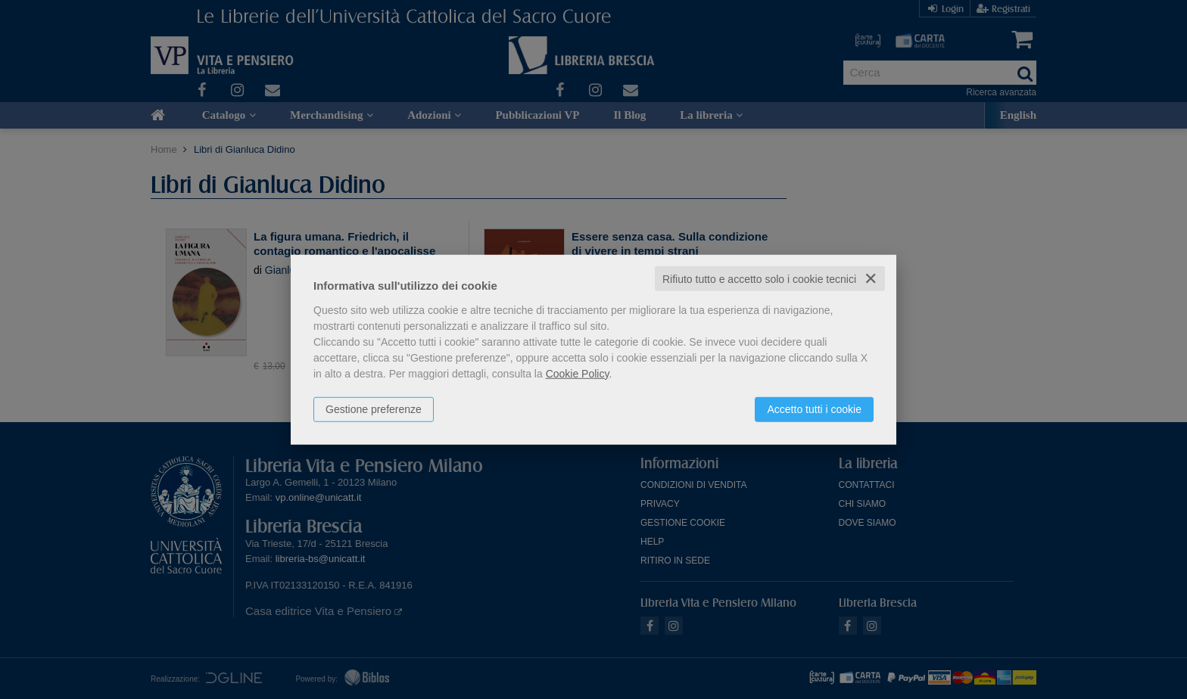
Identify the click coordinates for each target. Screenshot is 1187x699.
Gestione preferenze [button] (374, 408)
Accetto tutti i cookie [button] (814, 408)
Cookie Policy (577, 373)
